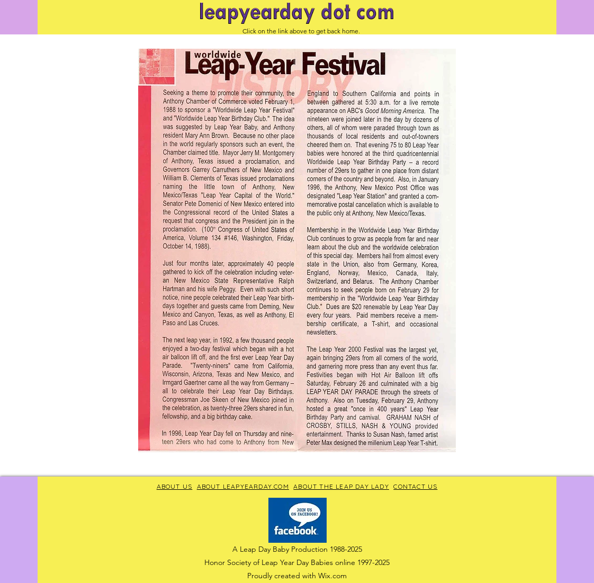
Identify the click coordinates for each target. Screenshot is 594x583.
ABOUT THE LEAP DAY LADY (341, 486)
